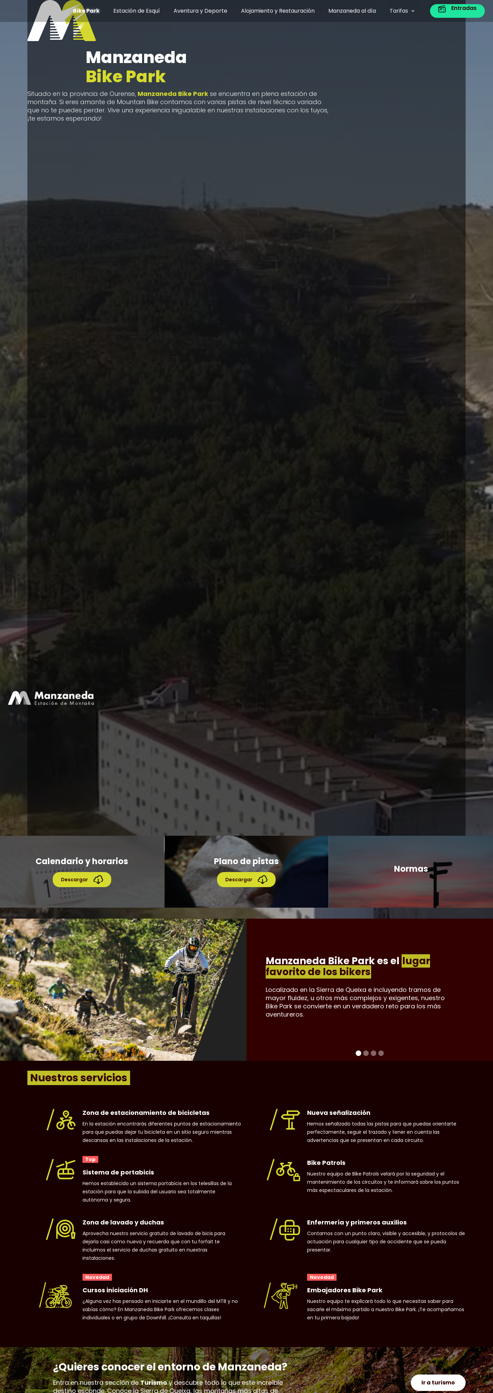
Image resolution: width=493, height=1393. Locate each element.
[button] (402, 11)
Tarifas (399, 11)
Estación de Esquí (136, 11)
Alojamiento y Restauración (278, 11)
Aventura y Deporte (200, 11)
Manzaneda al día (352, 11)
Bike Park (86, 11)
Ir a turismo (438, 1382)
